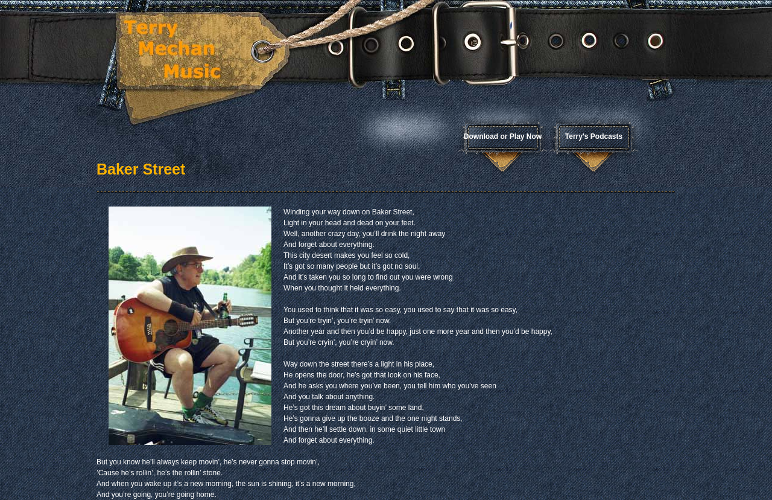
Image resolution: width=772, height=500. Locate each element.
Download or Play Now (503, 136)
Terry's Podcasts (593, 136)
